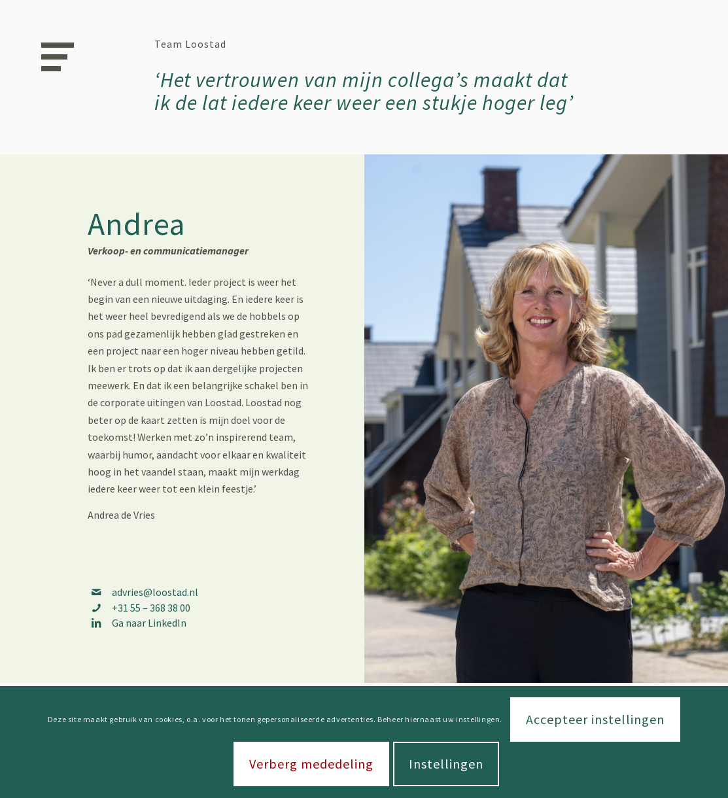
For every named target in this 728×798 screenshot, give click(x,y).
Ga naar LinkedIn (149, 622)
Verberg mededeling (311, 763)
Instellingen (446, 763)
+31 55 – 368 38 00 (151, 607)
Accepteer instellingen (595, 719)
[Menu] (53, 55)
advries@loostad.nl (155, 591)
